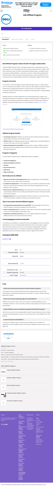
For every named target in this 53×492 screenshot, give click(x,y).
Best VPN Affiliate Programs (21, 432)
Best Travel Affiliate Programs (21, 456)
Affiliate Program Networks (21, 478)
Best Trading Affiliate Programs (22, 422)
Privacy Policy (39, 422)
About (37, 418)
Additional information (17, 39)
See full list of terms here (7, 361)
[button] (1, 424)
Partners (38, 420)
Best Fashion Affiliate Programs (22, 441)
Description (5, 39)
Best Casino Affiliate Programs (21, 465)
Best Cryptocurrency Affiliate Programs (22, 427)
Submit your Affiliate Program (39, 436)
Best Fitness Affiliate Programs (21, 446)
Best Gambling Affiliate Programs (22, 437)
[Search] (51, 11)
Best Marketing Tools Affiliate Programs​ (22, 474)
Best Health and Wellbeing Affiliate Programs (22, 450)
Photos (33, 39)
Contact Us (38, 444)
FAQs (27, 39)
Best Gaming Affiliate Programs (22, 460)
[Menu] (1, 11)
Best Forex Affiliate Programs (21, 469)
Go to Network (26, 28)
